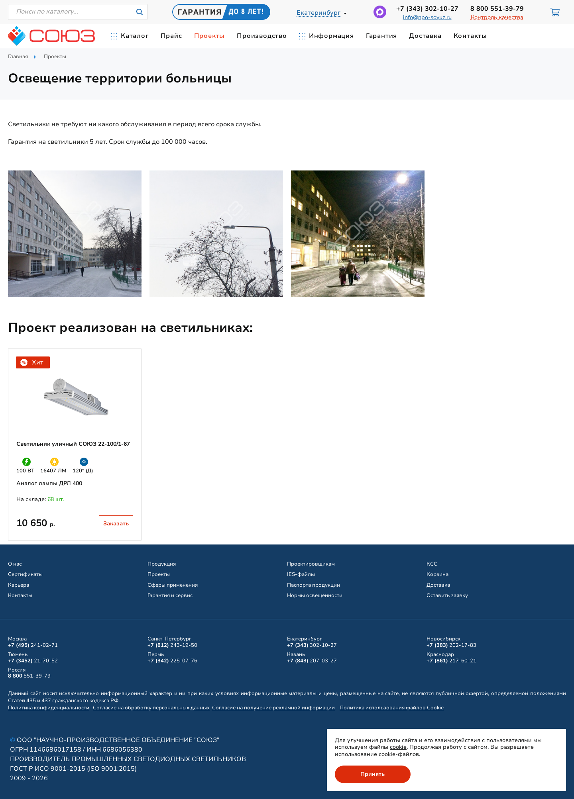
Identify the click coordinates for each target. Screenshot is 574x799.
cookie (398, 747)
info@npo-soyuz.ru (427, 17)
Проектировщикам (311, 564)
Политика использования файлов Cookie (392, 707)
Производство (262, 35)
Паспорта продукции (313, 585)
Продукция (161, 564)
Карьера (18, 585)
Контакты (470, 35)
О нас (15, 564)
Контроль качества (497, 17)
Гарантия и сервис (170, 595)
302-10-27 (427, 8)
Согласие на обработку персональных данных (151, 707)
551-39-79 (497, 8)
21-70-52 (33, 660)
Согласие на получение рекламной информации (273, 707)
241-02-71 (33, 645)
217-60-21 (451, 660)
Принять (373, 774)
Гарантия (381, 35)
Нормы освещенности (314, 595)
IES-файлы (301, 574)
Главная (18, 56)
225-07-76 (172, 660)
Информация (331, 35)
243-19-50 (172, 645)
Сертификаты (25, 574)
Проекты (209, 35)
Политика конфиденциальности (48, 707)
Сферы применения (172, 585)
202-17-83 (451, 645)
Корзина (437, 574)
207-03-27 (312, 660)
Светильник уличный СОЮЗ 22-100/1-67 (73, 444)
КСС (432, 564)
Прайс (171, 35)
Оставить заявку (447, 595)
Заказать (116, 523)
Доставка (425, 35)
